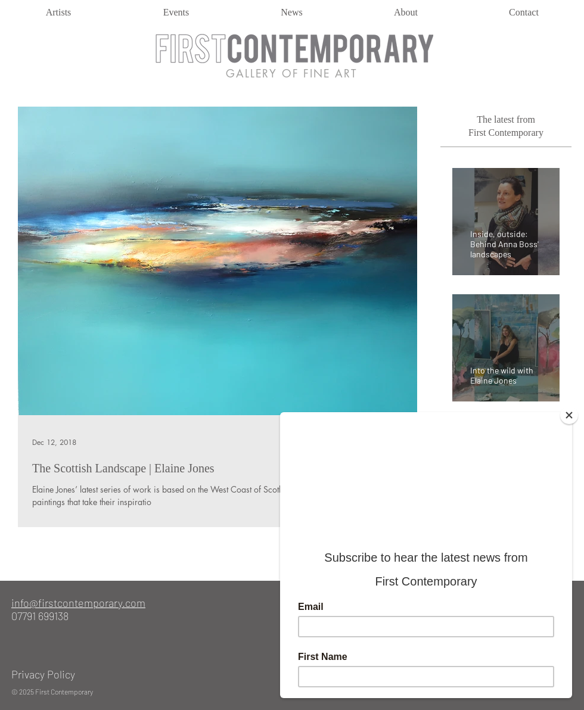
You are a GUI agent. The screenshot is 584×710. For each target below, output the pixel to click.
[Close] (569, 415)
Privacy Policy (43, 674)
